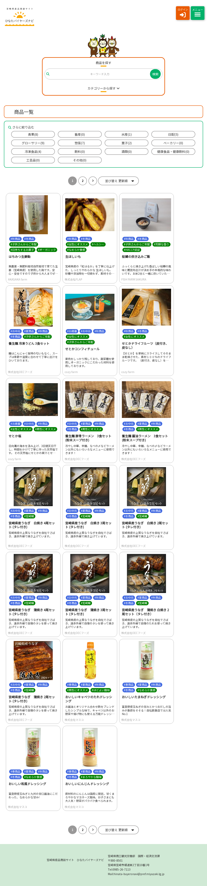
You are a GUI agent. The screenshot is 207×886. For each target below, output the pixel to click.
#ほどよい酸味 (101, 690)
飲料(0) (80, 151)
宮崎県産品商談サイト (75, 860)
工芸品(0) (33, 160)
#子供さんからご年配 (24, 244)
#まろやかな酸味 (91, 777)
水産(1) (126, 134)
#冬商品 (29, 239)
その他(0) (80, 160)
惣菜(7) (80, 143)
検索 (155, 74)
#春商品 (72, 685)
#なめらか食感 (76, 250)
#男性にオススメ (45, 429)
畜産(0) (80, 134)
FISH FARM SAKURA (133, 279)
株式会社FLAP (73, 279)
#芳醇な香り (161, 244)
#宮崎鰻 (29, 516)
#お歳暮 (72, 331)
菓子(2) (126, 143)
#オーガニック (47, 250)
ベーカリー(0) (173, 143)
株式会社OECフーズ (20, 372)
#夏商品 (29, 331)
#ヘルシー (98, 244)
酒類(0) (126, 151)
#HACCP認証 (132, 250)
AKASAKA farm (17, 279)
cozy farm (71, 372)
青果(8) (33, 134)
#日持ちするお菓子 (22, 250)
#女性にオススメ (77, 244)
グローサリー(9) (33, 143)
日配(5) (173, 134)
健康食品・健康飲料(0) (173, 151)
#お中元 (15, 331)
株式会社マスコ (74, 720)
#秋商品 (15, 239)
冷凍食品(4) (33, 151)
